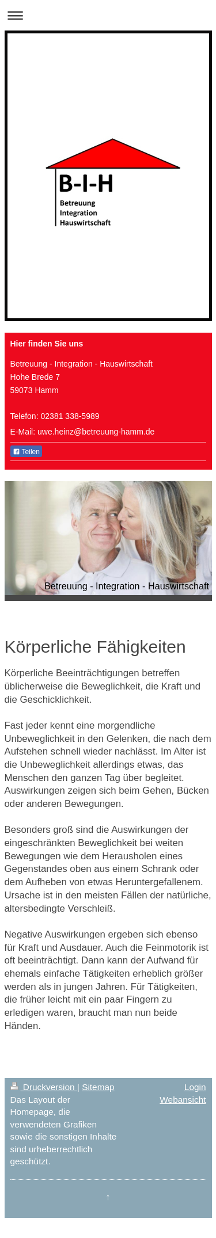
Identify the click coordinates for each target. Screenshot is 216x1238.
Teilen (26, 452)
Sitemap (98, 1087)
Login (195, 1087)
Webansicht (183, 1099)
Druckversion (43, 1087)
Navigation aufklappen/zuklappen (108, 15)
